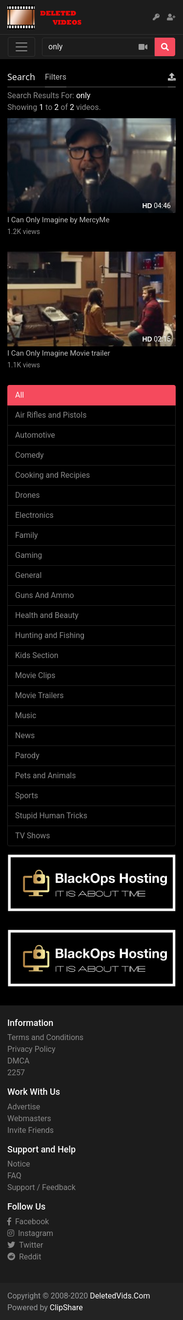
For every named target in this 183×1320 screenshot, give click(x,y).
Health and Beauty (47, 615)
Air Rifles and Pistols (50, 415)
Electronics (34, 515)
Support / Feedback (41, 1187)
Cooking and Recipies (52, 475)
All (19, 395)
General (28, 575)
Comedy (29, 455)
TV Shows (32, 835)
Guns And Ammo (44, 595)
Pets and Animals (45, 775)
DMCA (18, 1060)
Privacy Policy (31, 1049)
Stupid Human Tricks (51, 815)
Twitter (25, 1245)
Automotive (35, 435)
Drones (27, 495)
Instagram (30, 1233)
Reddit (24, 1256)
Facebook (28, 1221)
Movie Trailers (39, 695)
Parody (27, 755)
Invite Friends (30, 1130)
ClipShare (66, 1307)
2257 (16, 1072)
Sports (26, 795)
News (25, 735)
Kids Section (37, 655)
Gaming (28, 555)
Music (25, 715)
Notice (18, 1164)
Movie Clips (35, 675)
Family (26, 535)
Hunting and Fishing (49, 635)
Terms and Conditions (45, 1037)
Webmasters (29, 1118)
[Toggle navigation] (21, 47)
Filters (55, 77)
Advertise (23, 1106)
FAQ (14, 1175)
